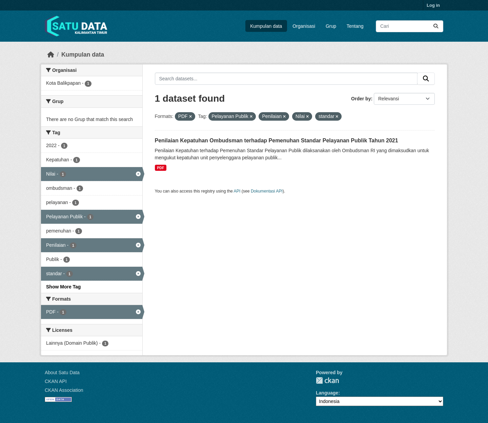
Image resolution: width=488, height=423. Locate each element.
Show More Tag (63, 286)
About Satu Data (62, 372)
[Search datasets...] (409, 26)
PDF (160, 168)
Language (327, 393)
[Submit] (436, 26)
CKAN (327, 380)
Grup (331, 26)
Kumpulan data (266, 26)
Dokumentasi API (267, 191)
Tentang (355, 26)
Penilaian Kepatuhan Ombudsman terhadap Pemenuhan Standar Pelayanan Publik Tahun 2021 (276, 140)
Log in (433, 5)
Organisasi (303, 26)
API (237, 191)
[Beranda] (50, 54)
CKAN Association (64, 390)
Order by (361, 98)
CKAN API (56, 381)
